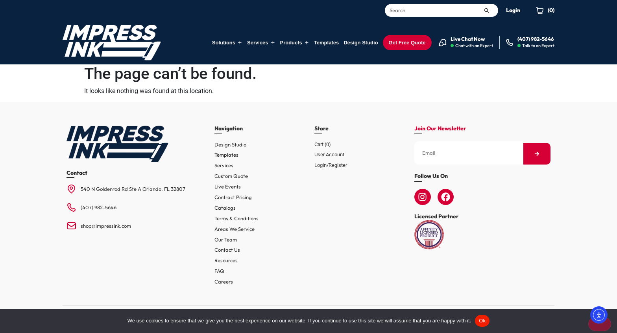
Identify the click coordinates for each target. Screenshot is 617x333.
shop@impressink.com (106, 226)
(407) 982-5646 (98, 207)
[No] (599, 324)
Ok (482, 321)
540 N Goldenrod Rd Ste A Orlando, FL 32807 (133, 189)
